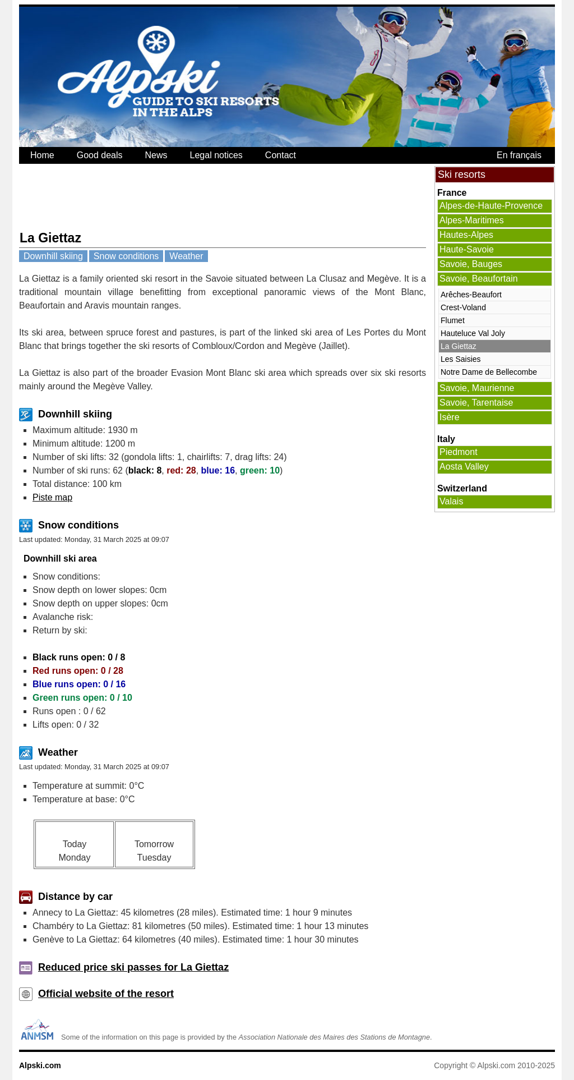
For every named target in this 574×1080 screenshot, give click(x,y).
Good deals (100, 155)
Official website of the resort (106, 993)
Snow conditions (126, 256)
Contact (280, 155)
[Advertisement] (223, 197)
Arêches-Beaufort (471, 294)
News (156, 155)
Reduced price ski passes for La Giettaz (133, 967)
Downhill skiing (53, 256)
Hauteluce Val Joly (473, 333)
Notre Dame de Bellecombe (489, 371)
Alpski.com (40, 1065)
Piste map (52, 497)
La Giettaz (458, 346)
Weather (186, 256)
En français (519, 155)
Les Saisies (461, 359)
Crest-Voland (463, 307)
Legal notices (216, 155)
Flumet (453, 320)
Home (42, 155)
